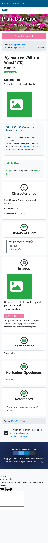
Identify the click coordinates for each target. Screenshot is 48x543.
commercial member (30, 146)
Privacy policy (38, 462)
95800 (15, 421)
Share (23, 421)
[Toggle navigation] (42, 10)
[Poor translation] (9, 489)
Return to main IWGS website (13, 3)
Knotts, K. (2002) (22, 409)
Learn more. (29, 150)
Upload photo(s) (14, 316)
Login (8, 171)
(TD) (20, 63)
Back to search (24, 36)
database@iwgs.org (19, 436)
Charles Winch (17, 249)
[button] (15, 453)
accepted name (10, 72)
